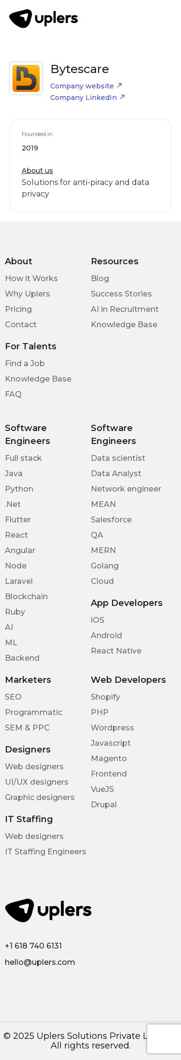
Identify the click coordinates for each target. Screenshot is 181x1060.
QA (97, 535)
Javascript (111, 743)
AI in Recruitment (125, 309)
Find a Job (25, 363)
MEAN (103, 504)
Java (14, 473)
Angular (20, 550)
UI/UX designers (37, 782)
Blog (100, 278)
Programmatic (33, 712)
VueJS (102, 789)
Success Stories (121, 293)
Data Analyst (116, 473)
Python (19, 488)
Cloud (102, 581)
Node (16, 565)
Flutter (18, 519)
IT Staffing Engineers (45, 851)
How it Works (31, 278)
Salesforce (111, 519)
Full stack (23, 458)
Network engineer (126, 488)
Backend (22, 658)
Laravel (19, 581)
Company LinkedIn (87, 97)
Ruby (15, 611)
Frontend (109, 773)
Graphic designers (40, 797)
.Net (13, 504)
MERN (103, 550)
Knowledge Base (124, 324)
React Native (116, 650)
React (16, 535)
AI (9, 627)
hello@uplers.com (40, 962)
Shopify (105, 697)
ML (11, 642)
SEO (13, 697)
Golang (105, 565)
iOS (97, 620)
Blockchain (26, 596)
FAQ (13, 394)
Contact (21, 324)
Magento (109, 758)
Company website (86, 86)
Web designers (34, 766)
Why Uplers (27, 293)
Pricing (18, 309)
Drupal (104, 804)
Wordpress (112, 727)
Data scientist (118, 458)
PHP (100, 712)
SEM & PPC (27, 727)
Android (106, 635)
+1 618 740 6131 (33, 945)
